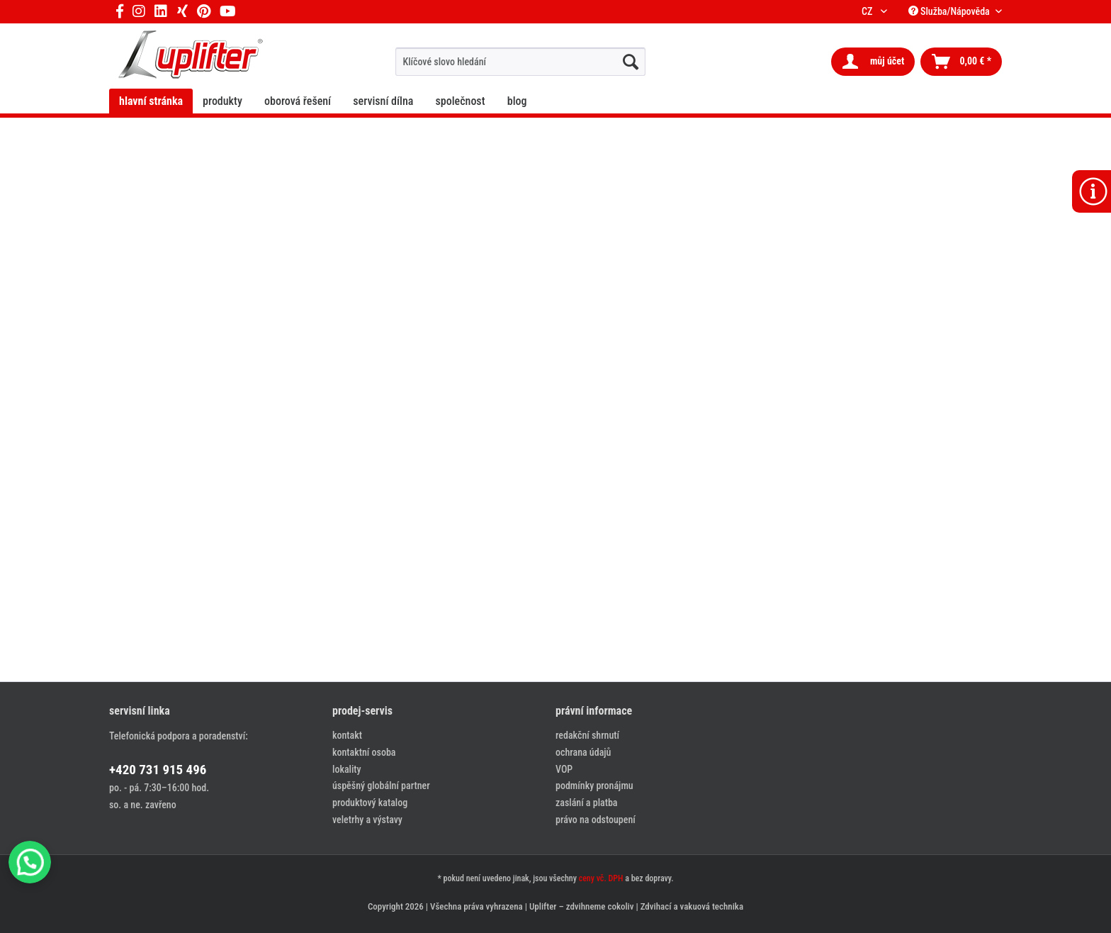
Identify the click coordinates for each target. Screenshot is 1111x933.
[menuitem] (520, 62)
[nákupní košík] (961, 62)
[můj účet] (873, 62)
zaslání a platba (586, 802)
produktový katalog (369, 802)
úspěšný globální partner (381, 785)
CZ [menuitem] (869, 11)
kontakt (347, 735)
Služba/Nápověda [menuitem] (950, 11)
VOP (564, 769)
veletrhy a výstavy (367, 819)
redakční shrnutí (587, 735)
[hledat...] (630, 62)
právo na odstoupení (596, 819)
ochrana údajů (583, 752)
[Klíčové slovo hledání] (520, 62)
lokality (346, 769)
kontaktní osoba (363, 752)
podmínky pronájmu (594, 785)
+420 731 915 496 (157, 769)
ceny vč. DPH (601, 878)
